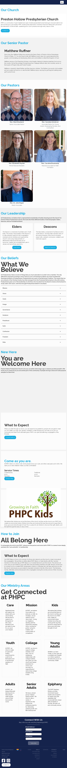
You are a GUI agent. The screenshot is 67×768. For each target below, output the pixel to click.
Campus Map (9, 478)
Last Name (28, 736)
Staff (38, 758)
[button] (62, 2)
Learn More (17, 247)
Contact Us (5, 30)
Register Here (9, 573)
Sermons (45, 749)
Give (64, 749)
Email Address (30, 727)
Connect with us (10, 437)
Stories (54, 757)
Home (29, 749)
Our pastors (36, 751)
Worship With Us (37, 756)
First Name (29, 731)
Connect (54, 749)
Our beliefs (36, 753)
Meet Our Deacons (50, 247)
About (38, 749)
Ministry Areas (54, 752)
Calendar (54, 755)
